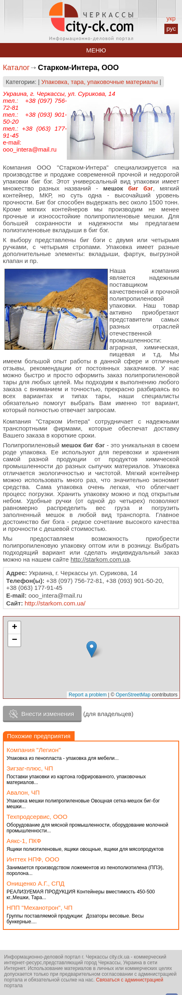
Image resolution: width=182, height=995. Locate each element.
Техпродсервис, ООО (37, 816)
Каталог (16, 67)
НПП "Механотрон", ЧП (40, 907)
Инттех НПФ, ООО (33, 859)
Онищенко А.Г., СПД (35, 883)
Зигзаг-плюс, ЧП (30, 768)
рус (171, 28)
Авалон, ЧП (23, 792)
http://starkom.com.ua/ (55, 603)
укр (170, 18)
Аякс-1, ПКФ (24, 840)
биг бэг (140, 188)
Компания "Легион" (34, 749)
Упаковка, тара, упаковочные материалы (99, 81)
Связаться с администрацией (129, 980)
